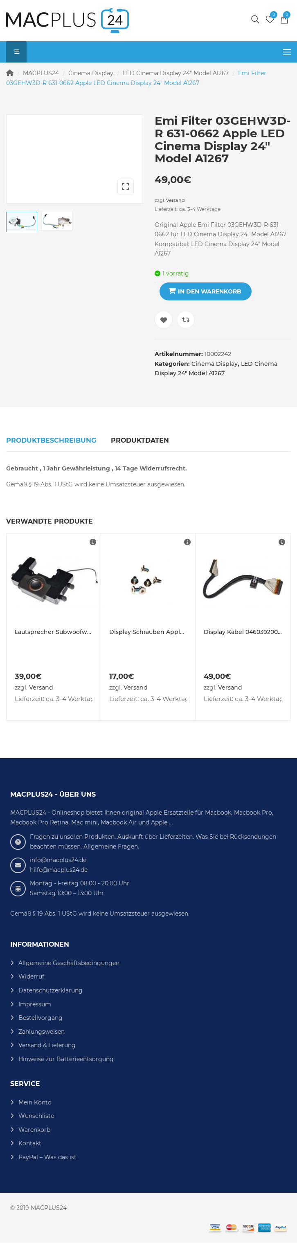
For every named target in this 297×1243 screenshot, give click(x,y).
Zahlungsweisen (41, 1031)
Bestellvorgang (40, 1017)
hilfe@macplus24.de (59, 869)
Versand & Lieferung (47, 1045)
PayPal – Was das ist (47, 1157)
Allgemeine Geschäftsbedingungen (68, 963)
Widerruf (31, 976)
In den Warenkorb (209, 291)
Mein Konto (35, 1102)
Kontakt (29, 1143)
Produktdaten (140, 440)
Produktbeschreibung (51, 440)
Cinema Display (90, 73)
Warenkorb (34, 1129)
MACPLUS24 (41, 73)
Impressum (34, 1004)
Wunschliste (36, 1116)
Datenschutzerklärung (50, 990)
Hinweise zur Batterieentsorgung (66, 1059)
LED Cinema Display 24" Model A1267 (176, 73)
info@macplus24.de (58, 860)
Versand (175, 200)
